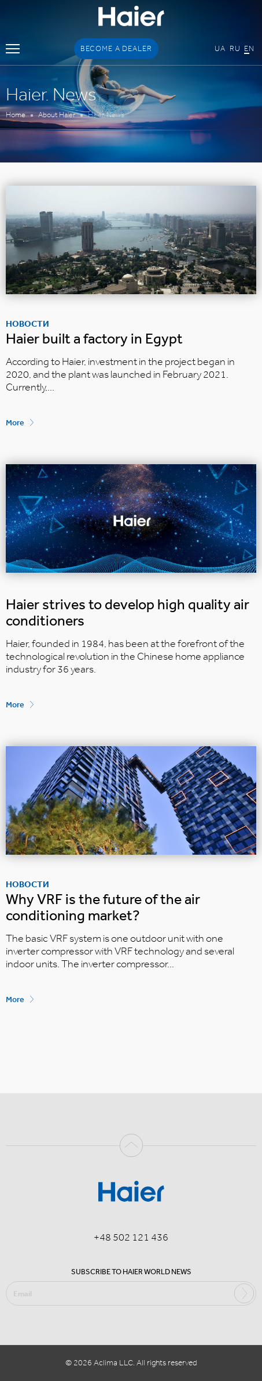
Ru (235, 48)
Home (15, 114)
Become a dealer (116, 48)
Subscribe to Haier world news (131, 1271)
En (249, 48)
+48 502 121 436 (131, 1237)
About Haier (56, 114)
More (15, 423)
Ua (220, 48)
